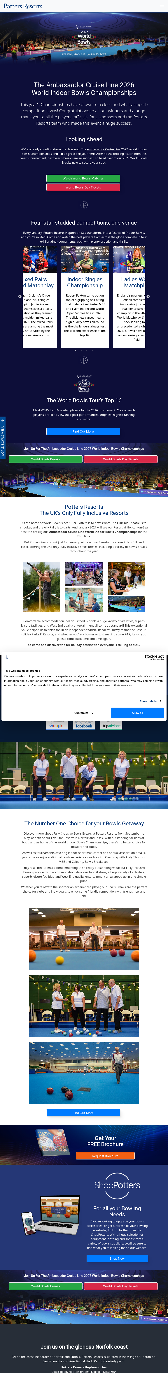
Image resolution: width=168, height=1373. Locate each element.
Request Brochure (105, 1159)
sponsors (108, 117)
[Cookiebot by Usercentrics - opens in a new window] (148, 657)
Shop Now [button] (117, 1262)
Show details (148, 701)
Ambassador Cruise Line (103, 149)
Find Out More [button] (83, 433)
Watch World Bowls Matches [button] (83, 178)
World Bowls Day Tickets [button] (83, 188)
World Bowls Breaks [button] (45, 461)
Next (148, 297)
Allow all (137, 712)
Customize (83, 712)
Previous (20, 297)
